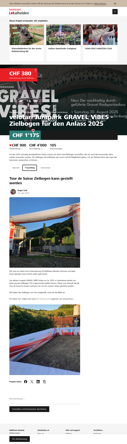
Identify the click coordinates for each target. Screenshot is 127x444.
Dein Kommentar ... (17, 399)
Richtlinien (97, 434)
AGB (95, 437)
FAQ (67, 437)
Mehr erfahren (100, 3)
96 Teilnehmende (43, 299)
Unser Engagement (44, 437)
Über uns (41, 434)
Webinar (69, 434)
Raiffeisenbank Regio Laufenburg (53, 112)
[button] (115, 11)
